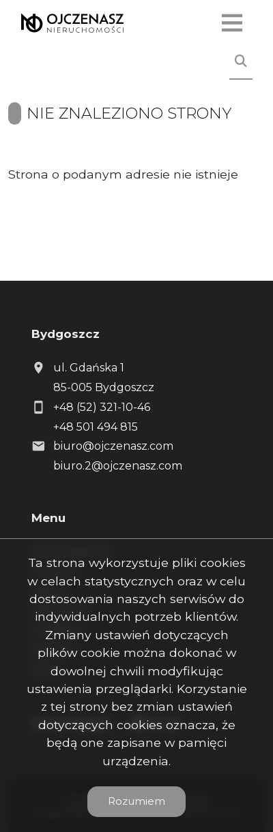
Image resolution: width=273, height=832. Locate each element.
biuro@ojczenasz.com (113, 446)
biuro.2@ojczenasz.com (117, 465)
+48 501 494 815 (95, 426)
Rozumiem (136, 801)
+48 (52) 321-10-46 (101, 407)
